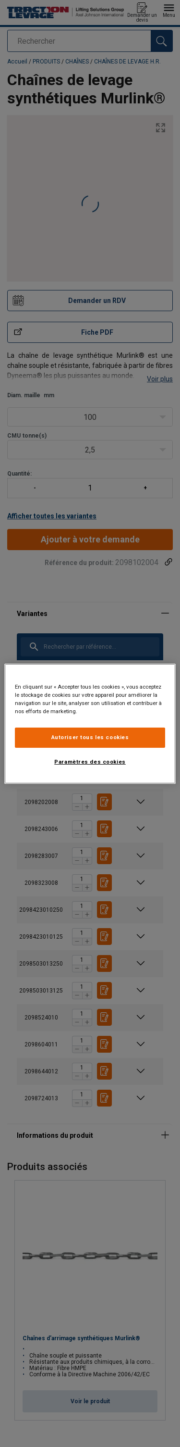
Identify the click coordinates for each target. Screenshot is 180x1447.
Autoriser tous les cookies (90, 737)
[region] (89, 723)
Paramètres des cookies (90, 761)
